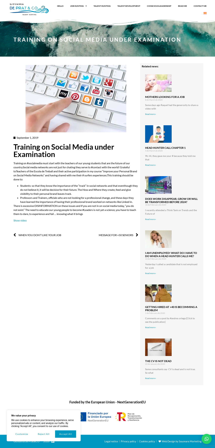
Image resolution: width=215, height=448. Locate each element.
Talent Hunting (102, 6)
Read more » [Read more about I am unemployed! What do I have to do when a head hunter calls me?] (150, 273)
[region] (44, 425)
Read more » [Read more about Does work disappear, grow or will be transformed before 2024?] (150, 219)
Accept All (65, 434)
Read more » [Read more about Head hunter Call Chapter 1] (150, 165)
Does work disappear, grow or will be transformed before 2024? (171, 200)
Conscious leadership (159, 6)
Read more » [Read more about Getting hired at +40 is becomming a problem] (150, 327)
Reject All (44, 434)
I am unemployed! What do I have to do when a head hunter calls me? (171, 254)
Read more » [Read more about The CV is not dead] (150, 378)
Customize (21, 434)
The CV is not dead (158, 361)
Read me (182, 6)
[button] (207, 439)
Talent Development (128, 6)
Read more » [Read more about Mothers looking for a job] (150, 114)
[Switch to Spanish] (205, 13)
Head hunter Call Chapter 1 (165, 147)
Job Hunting (78, 6)
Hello (60, 6)
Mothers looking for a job (165, 96)
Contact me (200, 6)
